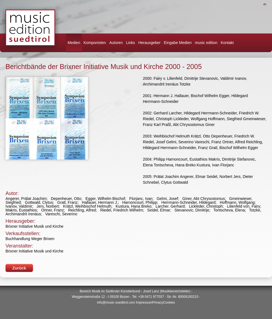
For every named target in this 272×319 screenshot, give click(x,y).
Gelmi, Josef (167, 198)
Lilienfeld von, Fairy (243, 206)
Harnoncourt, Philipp (139, 202)
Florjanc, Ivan (140, 198)
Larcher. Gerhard (170, 206)
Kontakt (227, 42)
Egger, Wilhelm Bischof (105, 198)
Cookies (169, 302)
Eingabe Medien (177, 42)
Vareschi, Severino (61, 214)
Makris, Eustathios (21, 210)
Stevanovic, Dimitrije (191, 210)
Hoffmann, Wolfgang (237, 202)
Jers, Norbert (48, 206)
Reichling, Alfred (82, 210)
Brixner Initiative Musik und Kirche (34, 226)
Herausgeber (149, 42)
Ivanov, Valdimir (18, 206)
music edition (206, 42)
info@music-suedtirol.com (116, 302)
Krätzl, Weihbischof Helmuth (87, 206)
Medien (74, 42)
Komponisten (95, 42)
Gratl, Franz (67, 202)
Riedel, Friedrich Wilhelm (121, 210)
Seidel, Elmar (158, 210)
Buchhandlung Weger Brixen (29, 239)
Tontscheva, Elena (229, 210)
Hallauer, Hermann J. (100, 202)
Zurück (19, 268)
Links (130, 42)
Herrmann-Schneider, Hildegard (188, 202)
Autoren (116, 42)
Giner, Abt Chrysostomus (203, 198)
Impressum (144, 302)
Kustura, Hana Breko (133, 206)
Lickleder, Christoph (206, 206)
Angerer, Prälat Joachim (25, 198)
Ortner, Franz (52, 210)
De (265, 4)
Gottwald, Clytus (39, 202)
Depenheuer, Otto (66, 198)
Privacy (157, 302)
